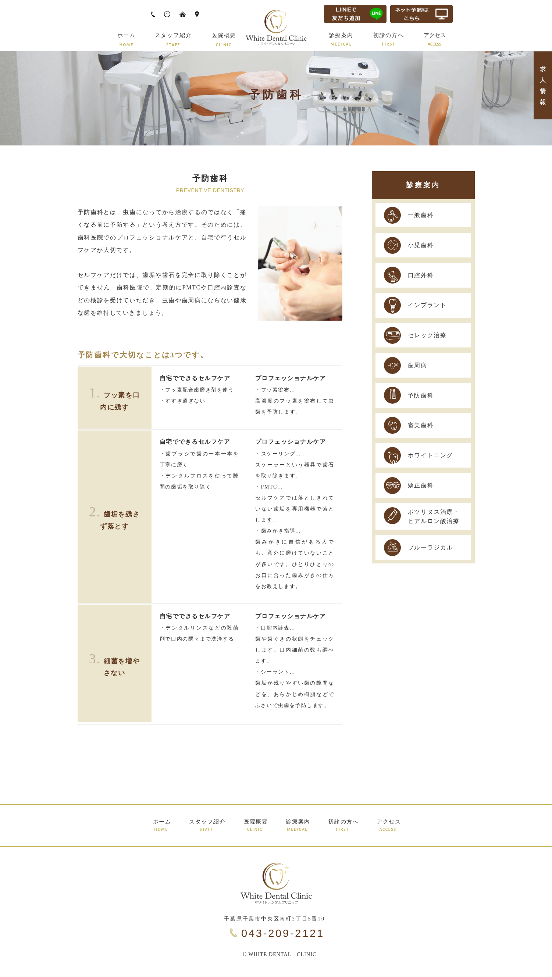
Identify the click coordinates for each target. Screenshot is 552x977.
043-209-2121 (282, 933)
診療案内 (423, 185)
